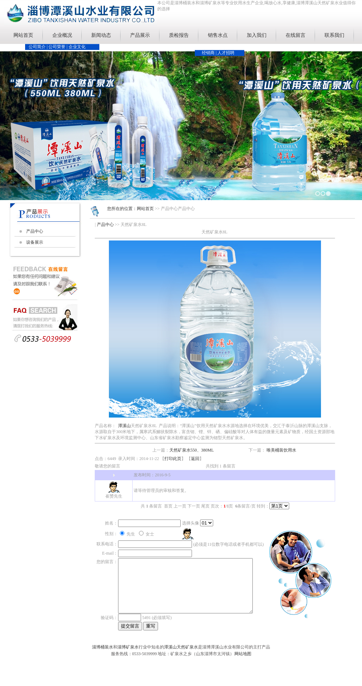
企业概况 (62, 35)
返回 (195, 458)
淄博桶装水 (102, 654)
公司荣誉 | (58, 46)
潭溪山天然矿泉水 (181, 654)
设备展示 (34, 242)
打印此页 (172, 458)
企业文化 (77, 46)
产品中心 (34, 231)
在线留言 (295, 35)
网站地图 (242, 660)
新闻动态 (101, 35)
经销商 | (209, 52)
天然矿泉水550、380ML (191, 450)
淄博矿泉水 (128, 654)
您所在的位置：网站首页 (130, 208)
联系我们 (334, 35)
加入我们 (257, 35)
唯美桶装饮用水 (281, 450)
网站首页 (23, 35)
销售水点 (218, 35)
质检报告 (179, 35)
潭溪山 (124, 425)
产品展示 (140, 35)
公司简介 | (38, 46)
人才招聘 (225, 52)
